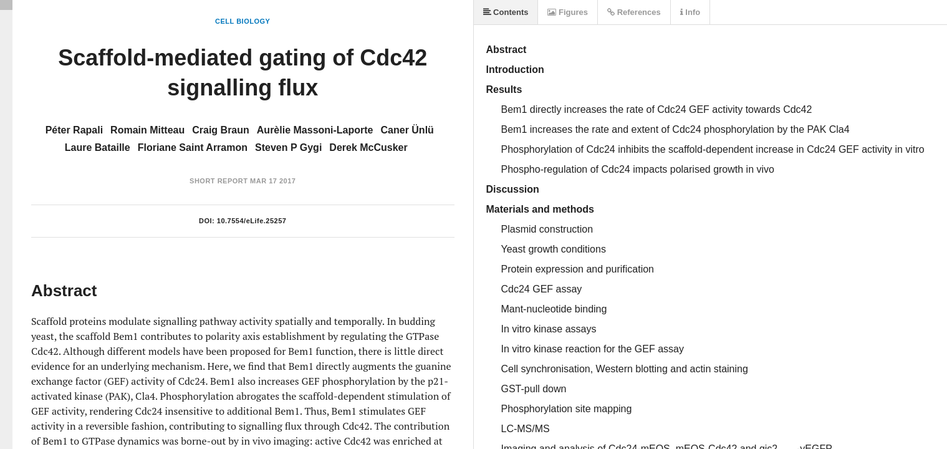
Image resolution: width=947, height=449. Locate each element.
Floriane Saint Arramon (193, 147)
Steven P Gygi (288, 147)
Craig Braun (220, 130)
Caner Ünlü (407, 130)
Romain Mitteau (147, 130)
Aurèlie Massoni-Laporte (315, 130)
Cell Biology (242, 21)
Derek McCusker (368, 147)
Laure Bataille (97, 147)
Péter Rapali (74, 130)
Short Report (219, 181)
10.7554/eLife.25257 (252, 220)
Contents (506, 12)
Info (690, 12)
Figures (567, 12)
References (634, 12)
